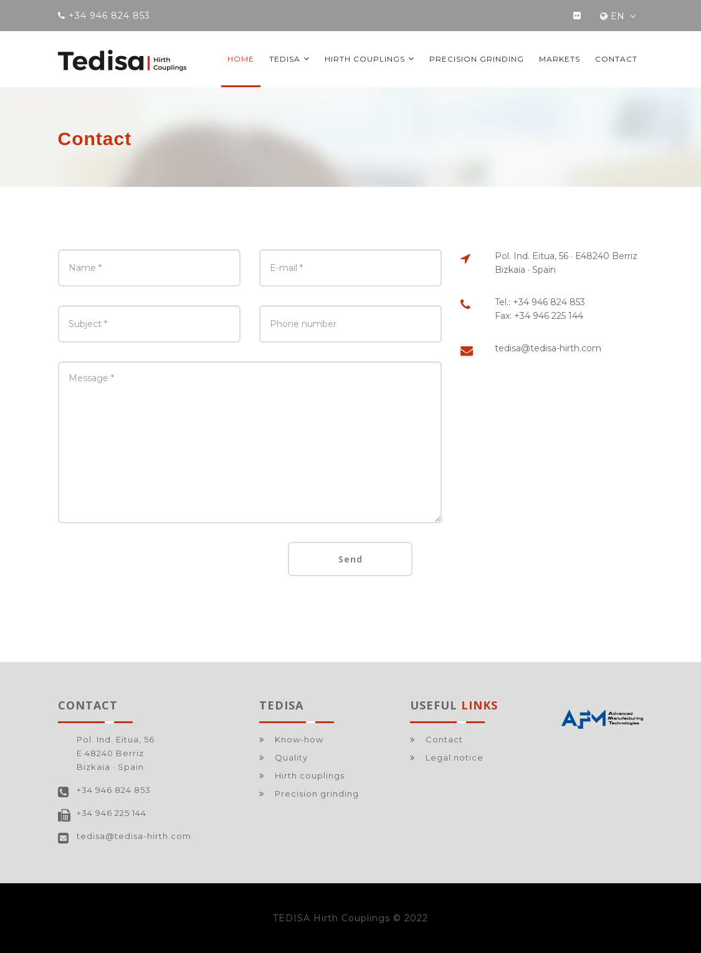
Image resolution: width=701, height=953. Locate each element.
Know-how (299, 739)
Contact (616, 59)
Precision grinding (476, 59)
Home (240, 59)
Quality (291, 757)
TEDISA (289, 59)
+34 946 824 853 (114, 790)
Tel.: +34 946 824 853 (540, 302)
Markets (559, 59)
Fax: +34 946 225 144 (539, 315)
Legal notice (455, 757)
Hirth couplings (369, 59)
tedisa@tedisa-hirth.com (548, 348)
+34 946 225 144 (111, 813)
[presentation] (152, 566)
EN (618, 16)
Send (350, 559)
